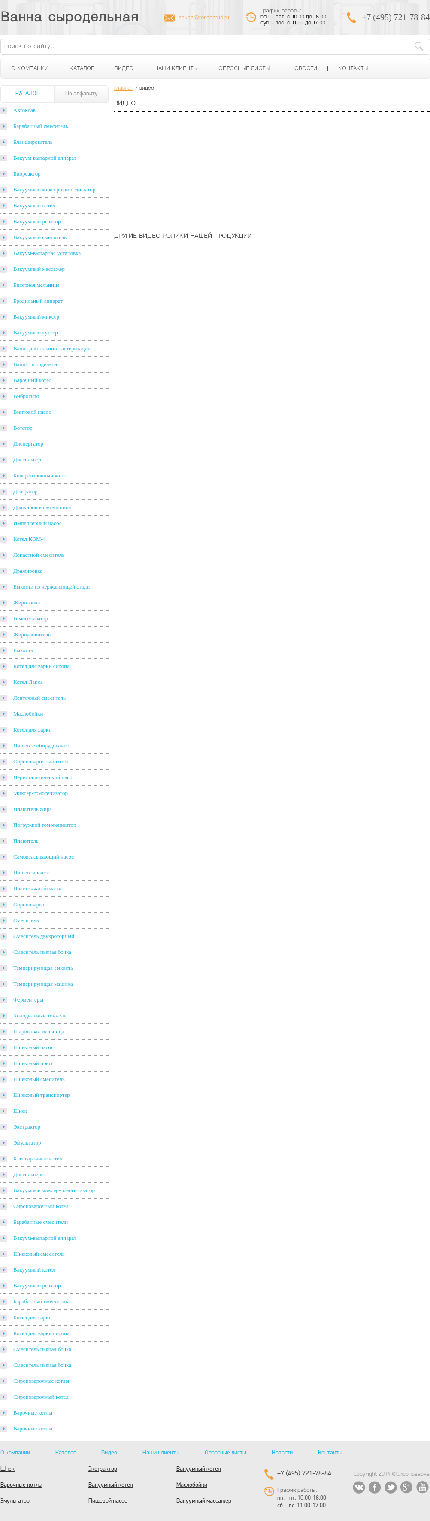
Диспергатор (28, 443)
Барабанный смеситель (40, 126)
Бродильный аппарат (38, 301)
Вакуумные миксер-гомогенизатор (54, 1190)
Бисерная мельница (36, 285)
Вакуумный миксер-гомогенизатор (54, 189)
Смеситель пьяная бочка (42, 952)
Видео (124, 68)
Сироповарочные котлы (41, 1381)
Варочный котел (32, 380)
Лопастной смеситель (39, 555)
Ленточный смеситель (39, 698)
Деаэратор (25, 491)
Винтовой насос (32, 412)
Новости (304, 68)
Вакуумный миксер (36, 316)
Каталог (82, 68)
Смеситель (26, 920)
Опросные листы (244, 68)
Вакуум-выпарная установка (47, 253)
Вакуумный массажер (39, 269)
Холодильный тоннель (40, 1015)
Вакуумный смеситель (40, 237)
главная (123, 88)
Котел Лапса (28, 682)
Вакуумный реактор (37, 221)
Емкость (23, 650)
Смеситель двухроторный (43, 936)
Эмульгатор (27, 1142)
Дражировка (27, 571)
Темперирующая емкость (43, 968)
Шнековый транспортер (41, 1095)
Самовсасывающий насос (43, 856)
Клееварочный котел (37, 1158)
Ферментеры (28, 999)
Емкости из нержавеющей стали (51, 586)
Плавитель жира (32, 809)
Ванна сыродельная (69, 18)
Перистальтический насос (44, 777)
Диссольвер (27, 459)
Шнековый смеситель (39, 1079)
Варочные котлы (32, 1412)
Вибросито (26, 396)
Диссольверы (29, 1174)
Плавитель (26, 841)
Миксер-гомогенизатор (40, 793)
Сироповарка (28, 904)
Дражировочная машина (42, 507)
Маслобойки (28, 713)
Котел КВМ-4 (29, 539)
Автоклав (24, 110)
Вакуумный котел (34, 205)
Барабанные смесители (40, 1222)
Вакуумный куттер (35, 332)
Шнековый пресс (33, 1063)
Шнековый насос (33, 1047)
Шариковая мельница (38, 1031)
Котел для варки (32, 729)
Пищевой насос (31, 872)
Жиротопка (26, 602)
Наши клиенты (175, 68)
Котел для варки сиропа (41, 666)
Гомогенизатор (30, 618)
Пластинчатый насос (38, 888)
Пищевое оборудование (41, 745)
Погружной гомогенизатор (44, 825)
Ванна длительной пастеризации (52, 348)
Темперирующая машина (43, 984)
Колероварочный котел (40, 475)
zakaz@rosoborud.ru (204, 18)
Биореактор (27, 173)
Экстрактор (26, 1126)
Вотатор (23, 428)
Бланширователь (33, 142)
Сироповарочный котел (41, 761)
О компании (29, 68)
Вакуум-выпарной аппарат (44, 158)
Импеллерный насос (37, 523)
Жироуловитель (32, 634)
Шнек (20, 1111)
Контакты (353, 68)
